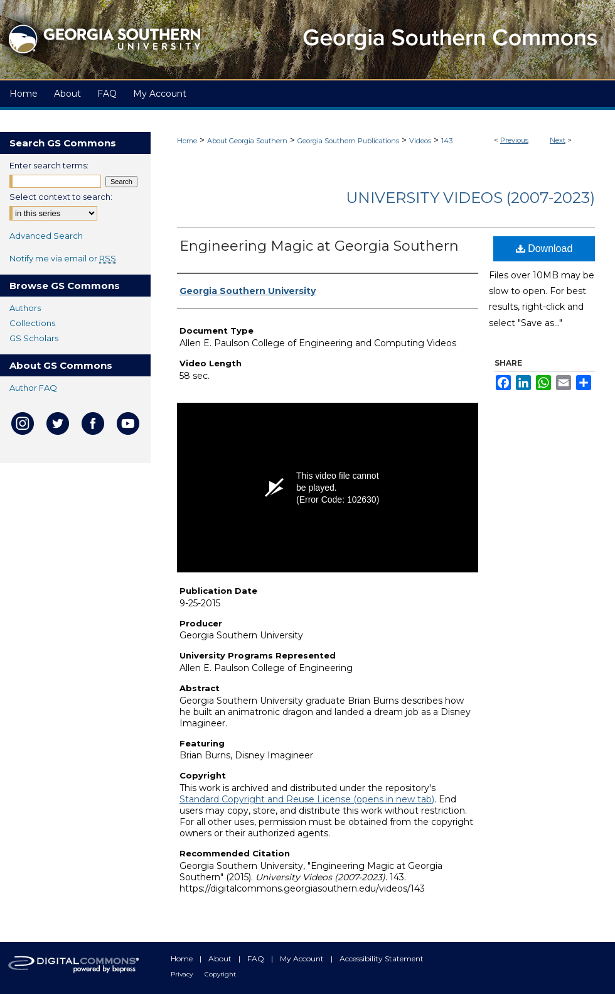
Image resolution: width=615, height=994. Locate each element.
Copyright (220, 974)
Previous (514, 140)
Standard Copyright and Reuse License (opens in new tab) (306, 799)
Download (544, 248)
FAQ (256, 958)
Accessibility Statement (382, 958)
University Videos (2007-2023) (470, 197)
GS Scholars (33, 338)
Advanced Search (46, 236)
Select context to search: (60, 197)
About (220, 958)
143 (446, 140)
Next (557, 140)
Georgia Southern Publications (348, 140)
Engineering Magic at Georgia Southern (319, 246)
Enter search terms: (48, 165)
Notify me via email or (62, 258)
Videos (420, 140)
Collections (32, 323)
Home (187, 140)
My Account (303, 958)
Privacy (183, 974)
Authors (25, 308)
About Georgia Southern (247, 140)
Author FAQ (33, 388)
